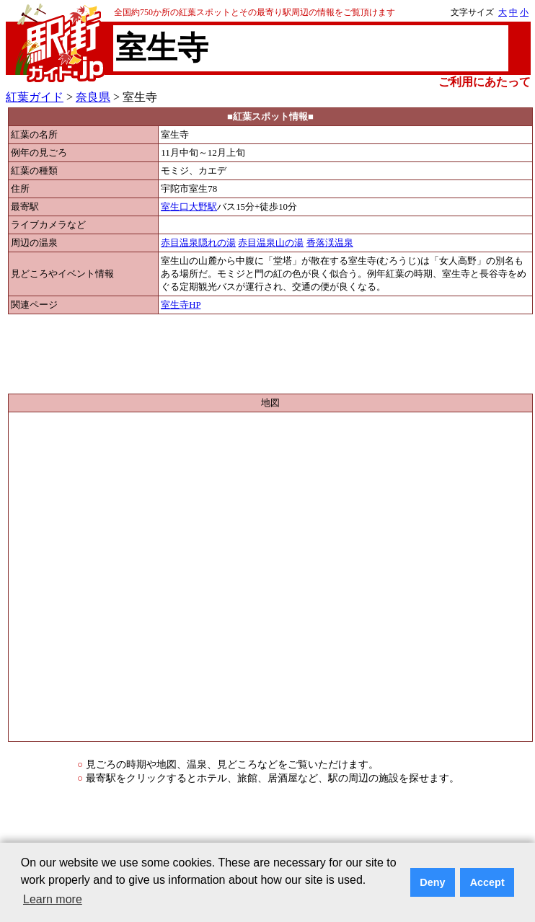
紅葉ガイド (34, 97)
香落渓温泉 (329, 243)
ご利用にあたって (484, 82)
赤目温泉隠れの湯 (198, 243)
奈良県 (93, 97)
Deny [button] (432, 882)
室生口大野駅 (189, 207)
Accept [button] (487, 882)
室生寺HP (180, 305)
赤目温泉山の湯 (271, 243)
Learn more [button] (52, 899)
